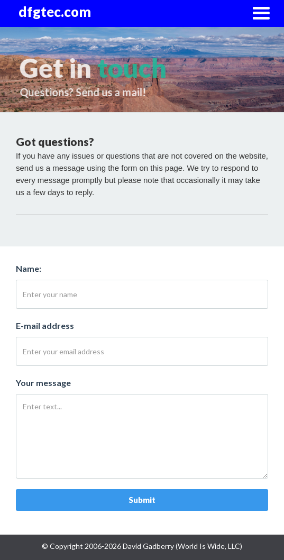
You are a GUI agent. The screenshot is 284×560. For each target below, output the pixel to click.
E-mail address (45, 325)
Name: (28, 268)
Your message (43, 383)
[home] (59, 12)
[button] (261, 13)
